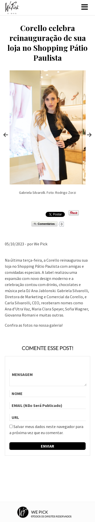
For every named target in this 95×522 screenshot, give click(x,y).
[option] (48, 134)
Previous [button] (5, 134)
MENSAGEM (48, 377)
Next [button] (89, 134)
